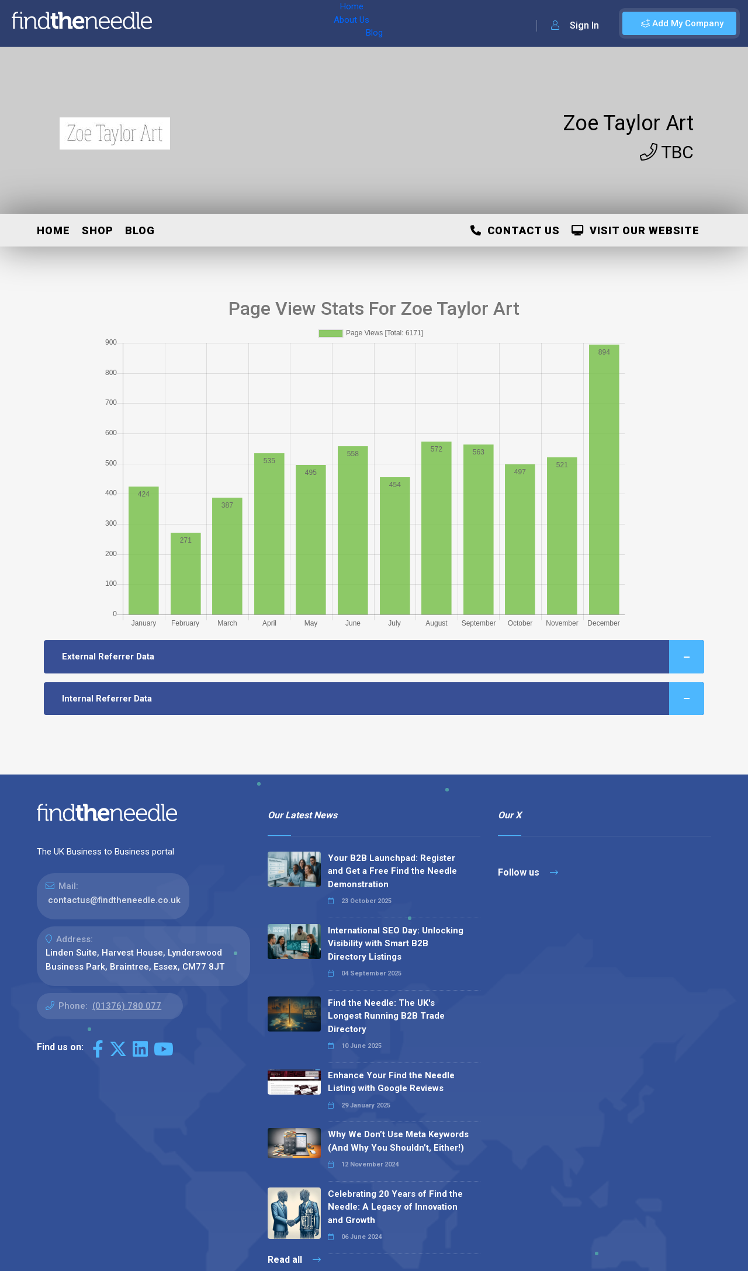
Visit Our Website (635, 230)
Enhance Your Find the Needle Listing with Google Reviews (391, 1082)
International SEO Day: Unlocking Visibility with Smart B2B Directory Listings (395, 943)
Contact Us (515, 230)
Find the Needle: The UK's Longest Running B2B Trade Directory (386, 1016)
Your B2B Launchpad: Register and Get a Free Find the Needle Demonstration (392, 871)
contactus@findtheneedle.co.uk (114, 900)
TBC (667, 152)
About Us (221, 23)
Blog (262, 23)
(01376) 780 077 (126, 1006)
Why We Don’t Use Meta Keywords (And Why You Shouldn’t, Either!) (398, 1141)
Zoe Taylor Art (628, 123)
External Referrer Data (383, 656)
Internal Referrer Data (383, 699)
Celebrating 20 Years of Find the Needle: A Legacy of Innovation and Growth (395, 1207)
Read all (294, 1259)
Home (177, 23)
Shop (97, 230)
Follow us (528, 872)
